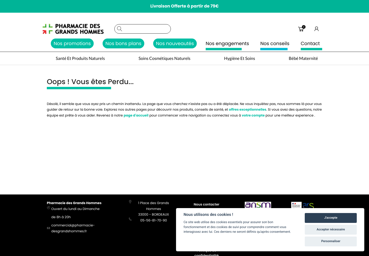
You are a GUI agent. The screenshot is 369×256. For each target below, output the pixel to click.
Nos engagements (227, 43)
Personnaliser (330, 241)
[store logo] (78, 29)
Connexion (316, 29)
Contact (310, 43)
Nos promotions (72, 43)
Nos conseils (274, 43)
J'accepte (330, 218)
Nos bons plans (123, 43)
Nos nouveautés (175, 43)
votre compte (253, 116)
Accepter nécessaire (331, 229)
